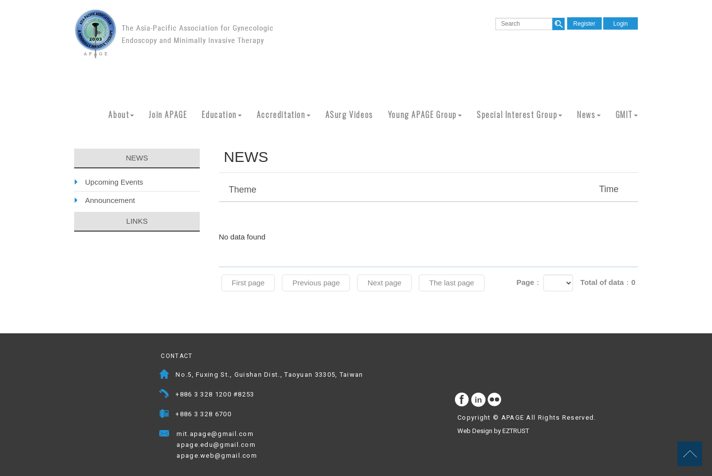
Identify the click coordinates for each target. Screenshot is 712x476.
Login (620, 23)
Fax (164, 415)
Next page (384, 282)
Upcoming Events (114, 182)
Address (164, 375)
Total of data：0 (607, 282)
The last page (451, 282)
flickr (495, 400)
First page (248, 282)
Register (584, 23)
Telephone (164, 395)
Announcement (110, 200)
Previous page (316, 282)
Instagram (478, 400)
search (558, 24)
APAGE (173, 33)
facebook (462, 400)
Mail (263, 435)
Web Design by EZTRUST (493, 431)
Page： (528, 282)
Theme (430, 189)
